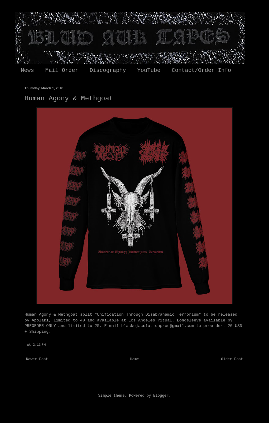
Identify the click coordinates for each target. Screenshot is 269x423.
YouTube (148, 70)
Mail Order (61, 70)
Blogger (160, 396)
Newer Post (37, 359)
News (27, 70)
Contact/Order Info (201, 70)
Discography (108, 70)
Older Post (232, 359)
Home (134, 359)
